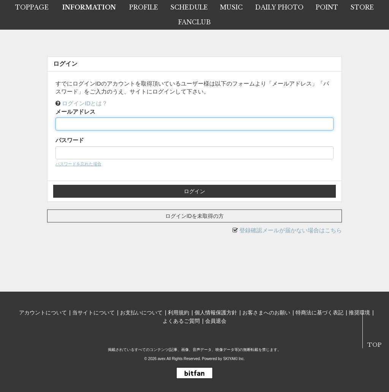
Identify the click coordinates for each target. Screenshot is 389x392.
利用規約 (178, 312)
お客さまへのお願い (266, 312)
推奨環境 (359, 312)
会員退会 (215, 321)
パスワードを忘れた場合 (78, 164)
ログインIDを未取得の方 (194, 216)
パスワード (69, 140)
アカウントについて (43, 312)
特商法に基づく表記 (319, 312)
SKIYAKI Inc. (234, 359)
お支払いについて (141, 312)
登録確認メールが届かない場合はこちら (290, 230)
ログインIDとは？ (85, 103)
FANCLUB (194, 22)
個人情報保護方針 (215, 312)
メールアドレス (75, 111)
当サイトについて (93, 312)
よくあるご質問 (181, 321)
